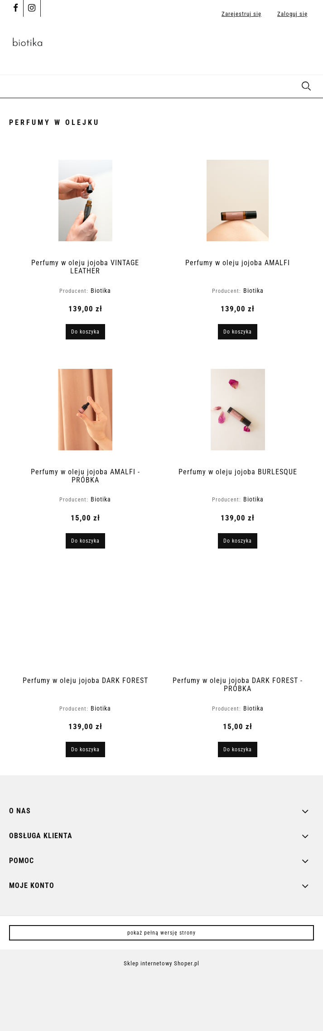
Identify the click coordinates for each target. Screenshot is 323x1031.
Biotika (101, 290)
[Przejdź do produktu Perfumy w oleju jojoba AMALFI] (238, 200)
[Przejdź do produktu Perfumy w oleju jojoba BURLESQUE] (238, 409)
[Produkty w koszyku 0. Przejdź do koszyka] (304, 45)
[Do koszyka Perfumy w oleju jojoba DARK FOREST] (85, 749)
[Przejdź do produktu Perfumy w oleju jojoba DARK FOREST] (86, 618)
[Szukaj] (306, 85)
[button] (11, 85)
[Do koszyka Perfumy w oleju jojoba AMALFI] (237, 331)
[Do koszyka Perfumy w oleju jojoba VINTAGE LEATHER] (85, 331)
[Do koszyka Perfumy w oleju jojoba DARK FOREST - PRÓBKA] (237, 749)
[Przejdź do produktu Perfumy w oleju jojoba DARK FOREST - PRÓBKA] (238, 618)
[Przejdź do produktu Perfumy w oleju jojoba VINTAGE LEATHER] (86, 200)
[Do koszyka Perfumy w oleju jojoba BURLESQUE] (237, 541)
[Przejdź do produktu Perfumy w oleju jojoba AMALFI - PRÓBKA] (86, 409)
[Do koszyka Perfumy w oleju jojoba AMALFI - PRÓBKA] (85, 541)
